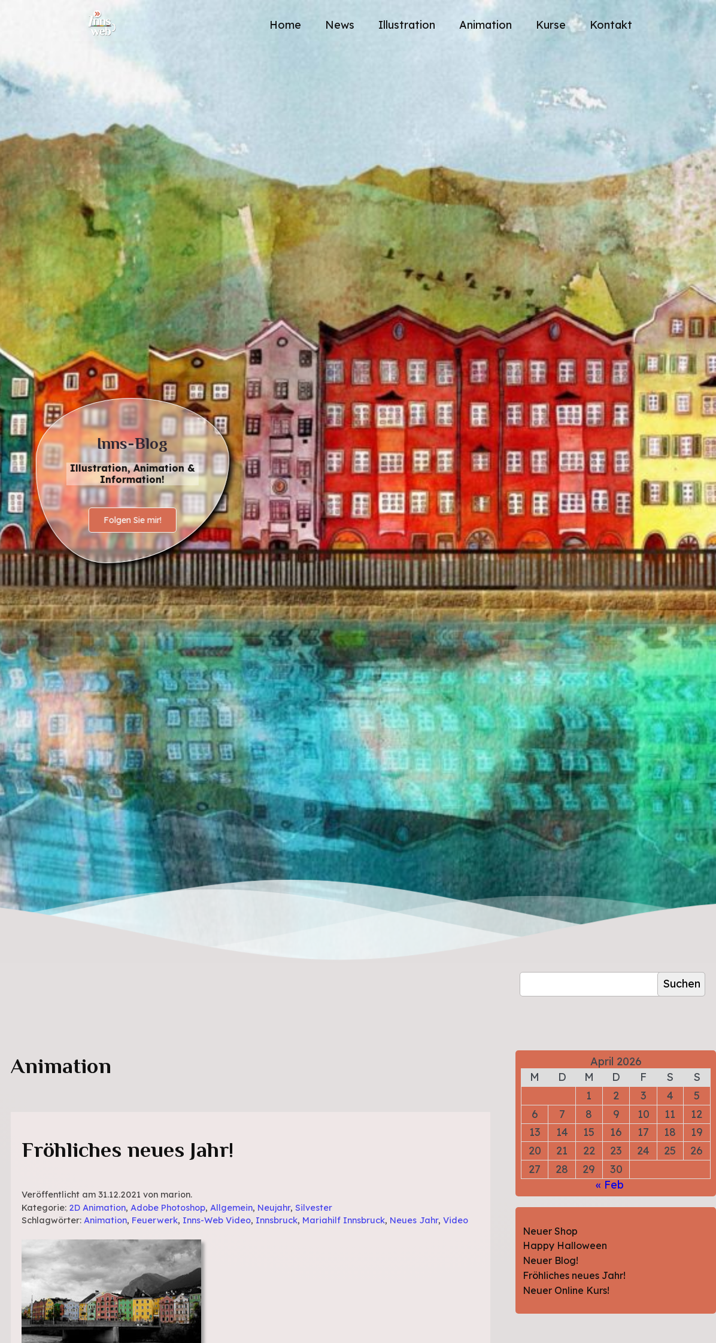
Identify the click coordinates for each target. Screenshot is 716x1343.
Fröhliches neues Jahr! (127, 1150)
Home (285, 25)
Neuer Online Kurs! (566, 1290)
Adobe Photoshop (168, 1207)
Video (455, 1220)
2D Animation (97, 1207)
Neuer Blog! (550, 1260)
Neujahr (273, 1207)
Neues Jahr (414, 1220)
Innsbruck (277, 1220)
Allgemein (231, 1207)
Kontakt (611, 25)
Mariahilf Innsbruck (343, 1220)
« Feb (610, 1185)
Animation (485, 25)
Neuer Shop (550, 1231)
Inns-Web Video (217, 1220)
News (339, 25)
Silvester (313, 1207)
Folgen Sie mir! (133, 520)
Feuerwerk (155, 1220)
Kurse (551, 25)
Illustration (406, 25)
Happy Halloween (565, 1245)
